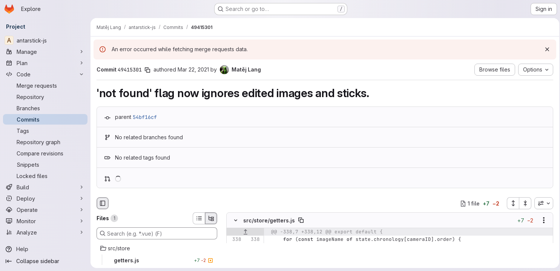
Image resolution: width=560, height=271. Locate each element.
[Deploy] (45, 198)
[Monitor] (45, 221)
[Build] (45, 187)
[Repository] (45, 96)
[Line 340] (235, 255)
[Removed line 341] (235, 262)
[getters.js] (156, 260)
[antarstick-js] (45, 40)
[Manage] (45, 51)
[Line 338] (235, 240)
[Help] (45, 249)
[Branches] (45, 108)
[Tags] (45, 130)
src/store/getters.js (269, 220)
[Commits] (45, 119)
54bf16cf (145, 117)
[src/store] (156, 248)
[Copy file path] (300, 220)
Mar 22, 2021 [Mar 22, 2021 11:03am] (193, 69)
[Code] (45, 74)
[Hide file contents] (235, 220)
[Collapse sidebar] (45, 261)
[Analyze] (45, 232)
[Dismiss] (544, 49)
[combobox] (541, 203)
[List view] (199, 218)
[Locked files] (45, 176)
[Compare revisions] (45, 153)
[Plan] (45, 63)
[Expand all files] (511, 203)
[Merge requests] (45, 85)
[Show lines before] (245, 232)
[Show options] (541, 220)
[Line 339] (235, 247)
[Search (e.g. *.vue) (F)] (157, 233)
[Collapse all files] (523, 203)
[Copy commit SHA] (147, 70)
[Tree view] (211, 218)
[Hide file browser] (103, 203)
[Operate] (45, 209)
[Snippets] (45, 164)
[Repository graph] (45, 142)
